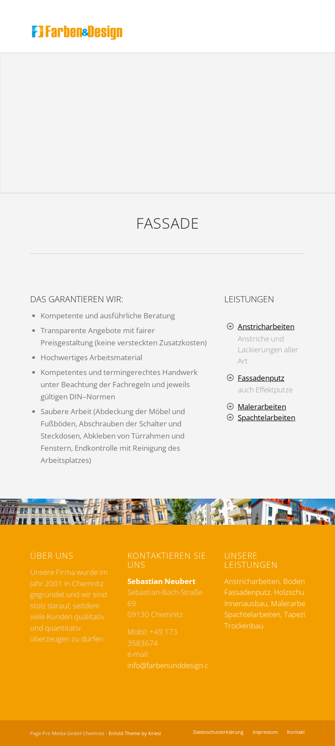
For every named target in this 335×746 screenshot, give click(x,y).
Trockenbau (243, 626)
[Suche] (281, 32)
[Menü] (300, 32)
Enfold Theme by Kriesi (135, 733)
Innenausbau (245, 603)
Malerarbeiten (262, 407)
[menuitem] (281, 32)
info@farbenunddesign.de (170, 665)
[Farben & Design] (77, 32)
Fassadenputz (261, 378)
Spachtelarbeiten (266, 417)
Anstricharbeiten (266, 326)
